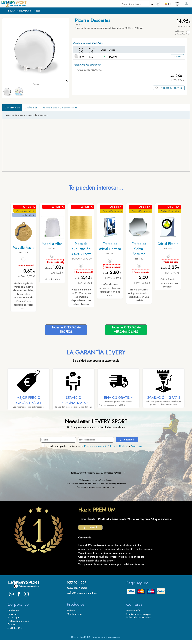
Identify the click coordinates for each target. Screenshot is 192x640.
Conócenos (13, 610)
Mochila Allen (52, 243)
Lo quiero (177, 56)
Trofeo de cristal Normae (110, 246)
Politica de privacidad (95, 446)
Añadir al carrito (171, 87)
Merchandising (74, 614)
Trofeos (71, 610)
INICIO (11, 10)
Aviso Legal (136, 446)
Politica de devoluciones (138, 617)
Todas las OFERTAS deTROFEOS (66, 329)
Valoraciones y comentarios (60, 107)
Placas (37, 10)
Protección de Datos (18, 621)
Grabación (31, 107)
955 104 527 (76, 582)
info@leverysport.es (82, 593)
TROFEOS (24, 10)
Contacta (12, 614)
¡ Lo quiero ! (90, 527)
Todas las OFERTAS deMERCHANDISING (126, 329)
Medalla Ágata (23, 247)
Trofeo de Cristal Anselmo (139, 248)
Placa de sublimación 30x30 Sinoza (81, 248)
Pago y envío (133, 610)
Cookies (12, 624)
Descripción (12, 107)
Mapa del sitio (15, 628)
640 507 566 (77, 587)
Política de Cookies (117, 446)
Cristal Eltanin (168, 243)
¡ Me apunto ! (127, 439)
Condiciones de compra (138, 614)
